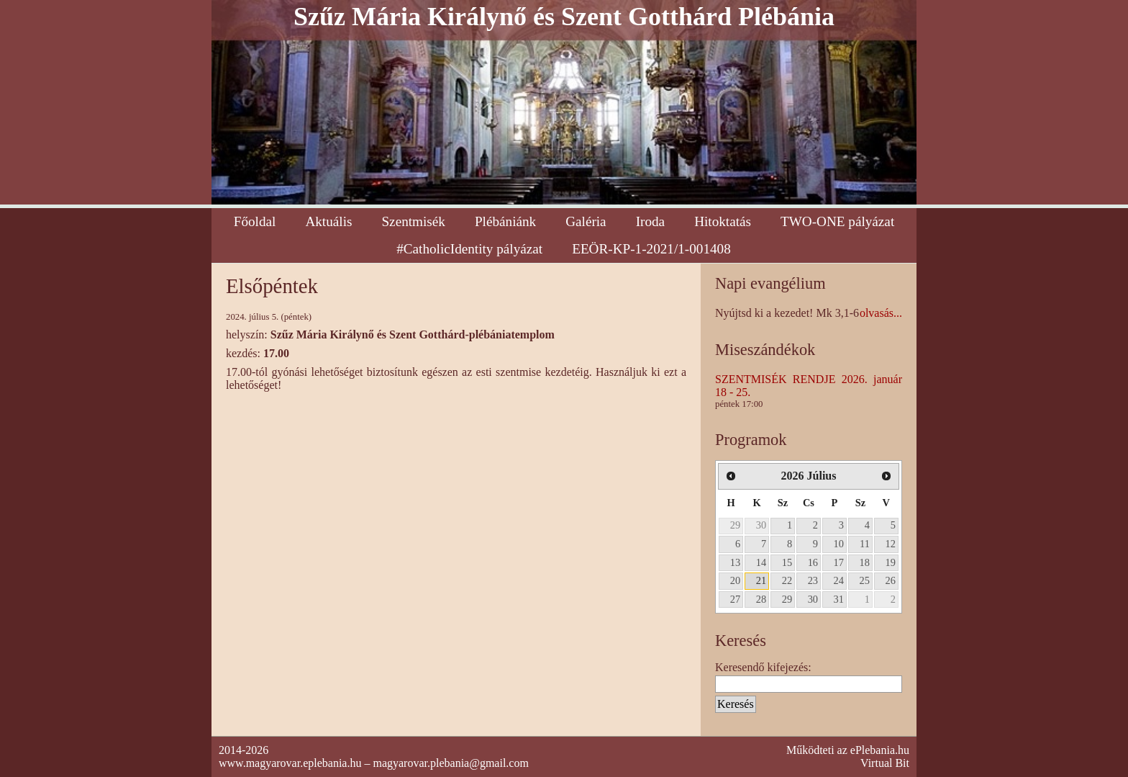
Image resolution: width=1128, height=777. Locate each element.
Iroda (650, 221)
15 (787, 562)
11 (865, 543)
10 (839, 543)
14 (761, 562)
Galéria (585, 221)
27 (735, 599)
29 (735, 525)
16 (813, 562)
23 (813, 580)
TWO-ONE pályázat (837, 221)
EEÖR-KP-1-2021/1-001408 (651, 248)
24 (839, 580)
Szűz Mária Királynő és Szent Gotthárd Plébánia (564, 16)
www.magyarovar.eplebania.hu (290, 763)
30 (761, 525)
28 (761, 599)
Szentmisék (413, 221)
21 (761, 580)
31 (839, 599)
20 (735, 580)
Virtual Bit (884, 763)
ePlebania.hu (879, 750)
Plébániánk (505, 221)
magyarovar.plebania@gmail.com (450, 763)
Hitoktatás (722, 221)
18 (865, 562)
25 (865, 580)
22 (787, 580)
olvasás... (881, 313)
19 (891, 562)
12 (891, 543)
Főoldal (255, 221)
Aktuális (328, 221)
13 (735, 562)
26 (891, 580)
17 (839, 562)
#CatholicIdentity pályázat (469, 248)
